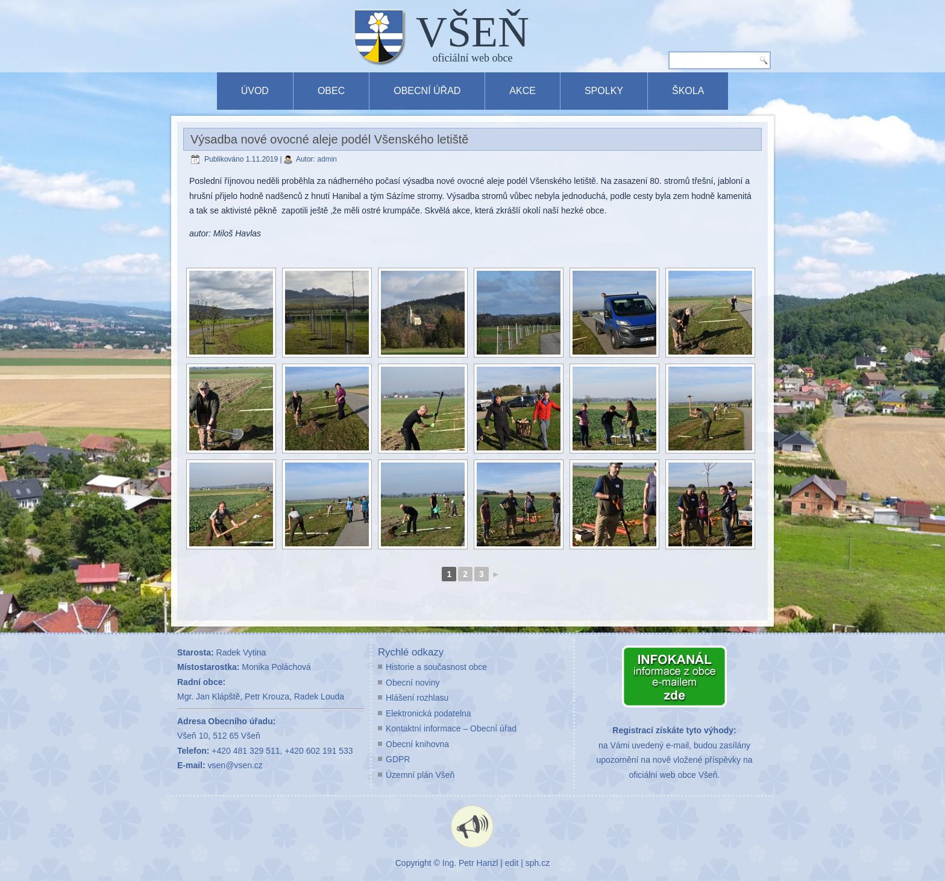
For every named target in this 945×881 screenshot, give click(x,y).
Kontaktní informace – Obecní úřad (451, 728)
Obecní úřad (427, 91)
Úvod (255, 91)
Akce (522, 91)
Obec (331, 91)
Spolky (604, 91)
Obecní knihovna (417, 744)
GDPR (398, 759)
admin (327, 159)
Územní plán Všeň (420, 775)
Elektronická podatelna (428, 713)
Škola (688, 91)
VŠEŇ (472, 32)
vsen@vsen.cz (235, 765)
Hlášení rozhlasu (417, 698)
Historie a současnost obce (436, 667)
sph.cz (538, 863)
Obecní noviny (413, 682)
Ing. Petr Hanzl (470, 863)
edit (512, 863)
